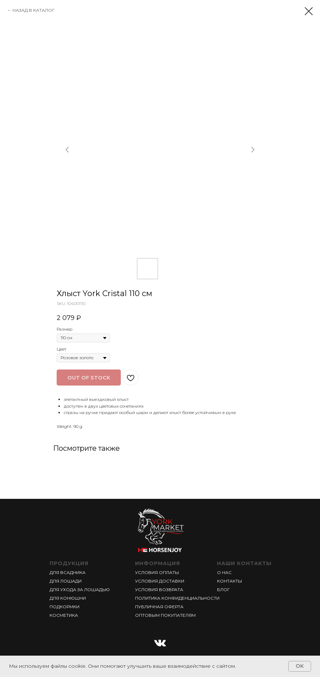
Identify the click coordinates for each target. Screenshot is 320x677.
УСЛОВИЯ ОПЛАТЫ (157, 572)
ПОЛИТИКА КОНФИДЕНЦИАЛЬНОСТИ (177, 598)
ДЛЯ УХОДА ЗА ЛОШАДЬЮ (80, 589)
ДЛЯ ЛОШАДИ (66, 581)
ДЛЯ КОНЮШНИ (68, 598)
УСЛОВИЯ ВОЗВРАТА (159, 589)
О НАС (224, 572)
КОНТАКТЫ (229, 581)
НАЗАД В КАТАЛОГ (33, 10)
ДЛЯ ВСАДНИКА (68, 572)
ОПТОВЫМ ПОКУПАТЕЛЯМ (165, 615)
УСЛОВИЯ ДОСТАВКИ (159, 581)
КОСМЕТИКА (64, 615)
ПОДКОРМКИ (64, 606)
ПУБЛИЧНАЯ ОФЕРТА (159, 606)
